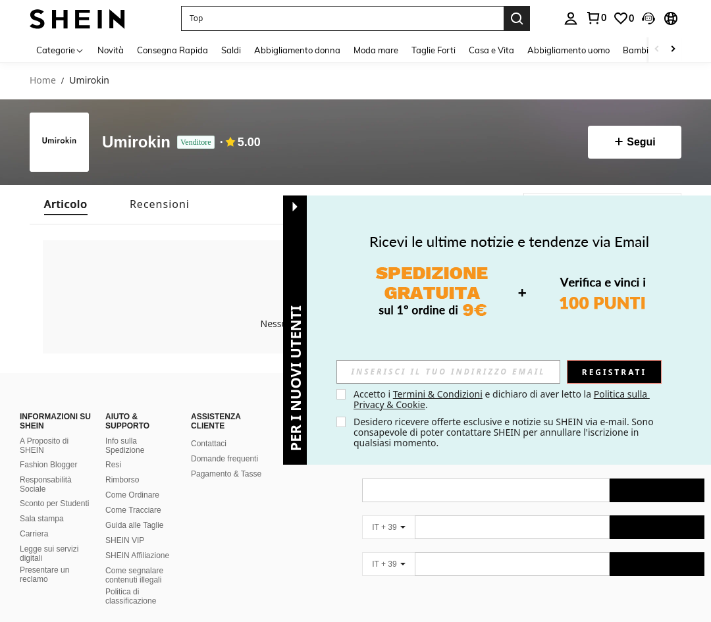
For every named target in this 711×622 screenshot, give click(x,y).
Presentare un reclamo (44, 574)
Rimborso (122, 479)
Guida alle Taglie (134, 525)
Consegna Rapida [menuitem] (172, 50)
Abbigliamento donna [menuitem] (297, 50)
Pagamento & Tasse (226, 474)
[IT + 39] (388, 527)
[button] (342, 18)
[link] (595, 18)
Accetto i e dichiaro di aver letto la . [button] (502, 399)
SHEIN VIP (124, 540)
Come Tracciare (133, 510)
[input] (448, 372)
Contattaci (208, 443)
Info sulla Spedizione (124, 445)
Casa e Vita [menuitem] (491, 50)
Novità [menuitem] (110, 50)
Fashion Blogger (48, 464)
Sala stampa (42, 518)
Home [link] (43, 80)
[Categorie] (60, 50)
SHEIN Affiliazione (137, 555)
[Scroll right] (672, 50)
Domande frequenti (224, 458)
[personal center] (571, 18)
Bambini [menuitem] (639, 50)
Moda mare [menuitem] (376, 50)
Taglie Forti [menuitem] (433, 50)
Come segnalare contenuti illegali (134, 575)
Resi (113, 464)
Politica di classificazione (130, 596)
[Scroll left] (657, 50)
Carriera (34, 533)
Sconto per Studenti (54, 503)
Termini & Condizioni (438, 394)
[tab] (66, 204)
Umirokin (136, 142)
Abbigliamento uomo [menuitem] (568, 50)
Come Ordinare (132, 495)
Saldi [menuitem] (231, 50)
